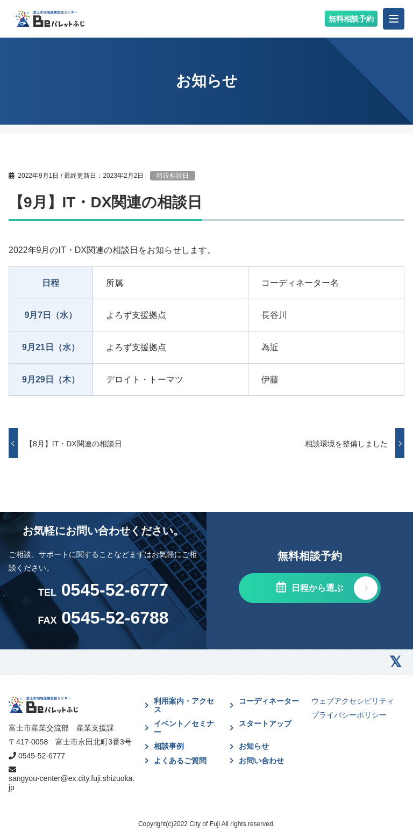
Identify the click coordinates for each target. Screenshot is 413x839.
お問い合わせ (261, 760)
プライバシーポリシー (349, 715)
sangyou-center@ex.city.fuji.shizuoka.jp (71, 782)
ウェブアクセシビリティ (352, 701)
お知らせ (254, 746)
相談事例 (169, 746)
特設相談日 (172, 175)
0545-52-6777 (41, 755)
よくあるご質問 (180, 760)
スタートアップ (265, 723)
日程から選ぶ (316, 587)
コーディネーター (269, 701)
